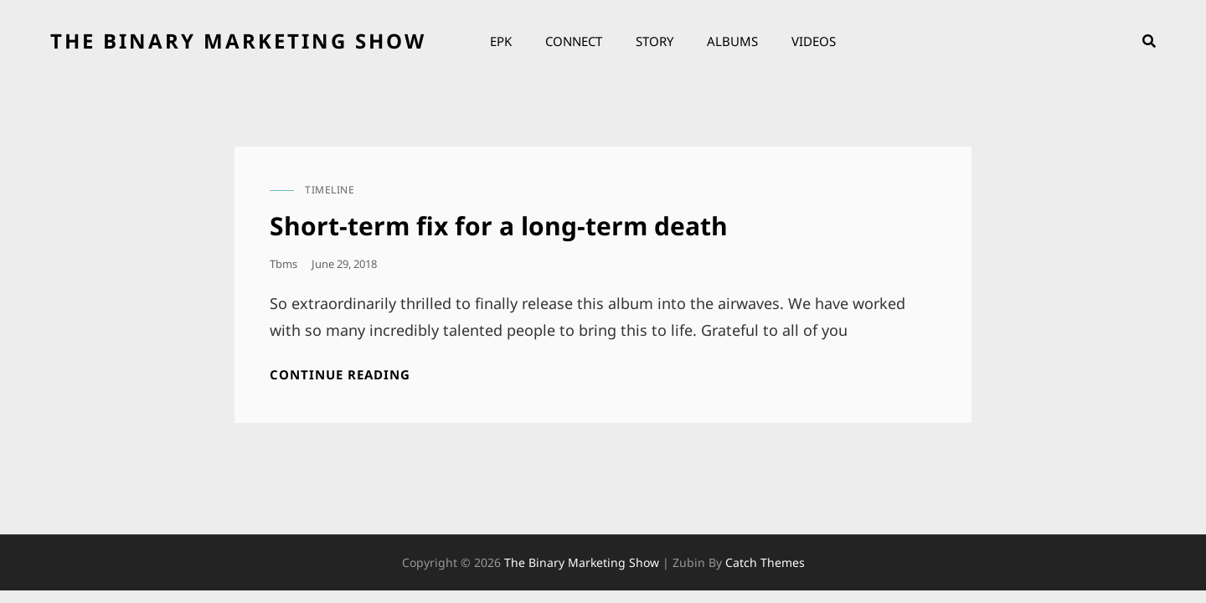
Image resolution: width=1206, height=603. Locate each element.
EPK (501, 41)
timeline (329, 190)
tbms (283, 263)
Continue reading (340, 374)
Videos (813, 41)
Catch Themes (765, 562)
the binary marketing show (238, 40)
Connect (573, 41)
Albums (732, 41)
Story (654, 41)
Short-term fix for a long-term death (499, 226)
